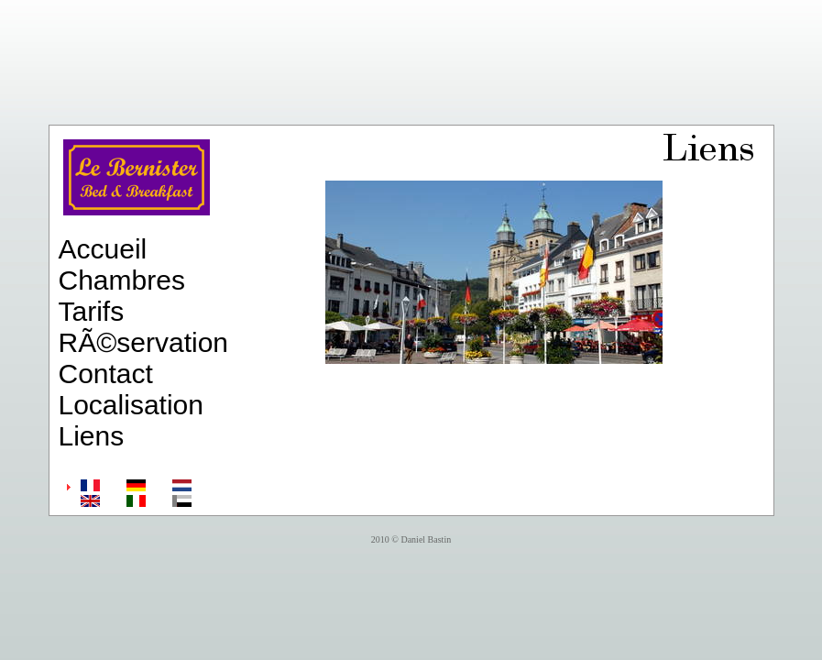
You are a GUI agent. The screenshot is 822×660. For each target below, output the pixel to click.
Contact (106, 373)
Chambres (122, 280)
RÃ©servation (144, 342)
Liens (92, 436)
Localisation (131, 405)
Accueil (103, 249)
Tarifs (92, 311)
